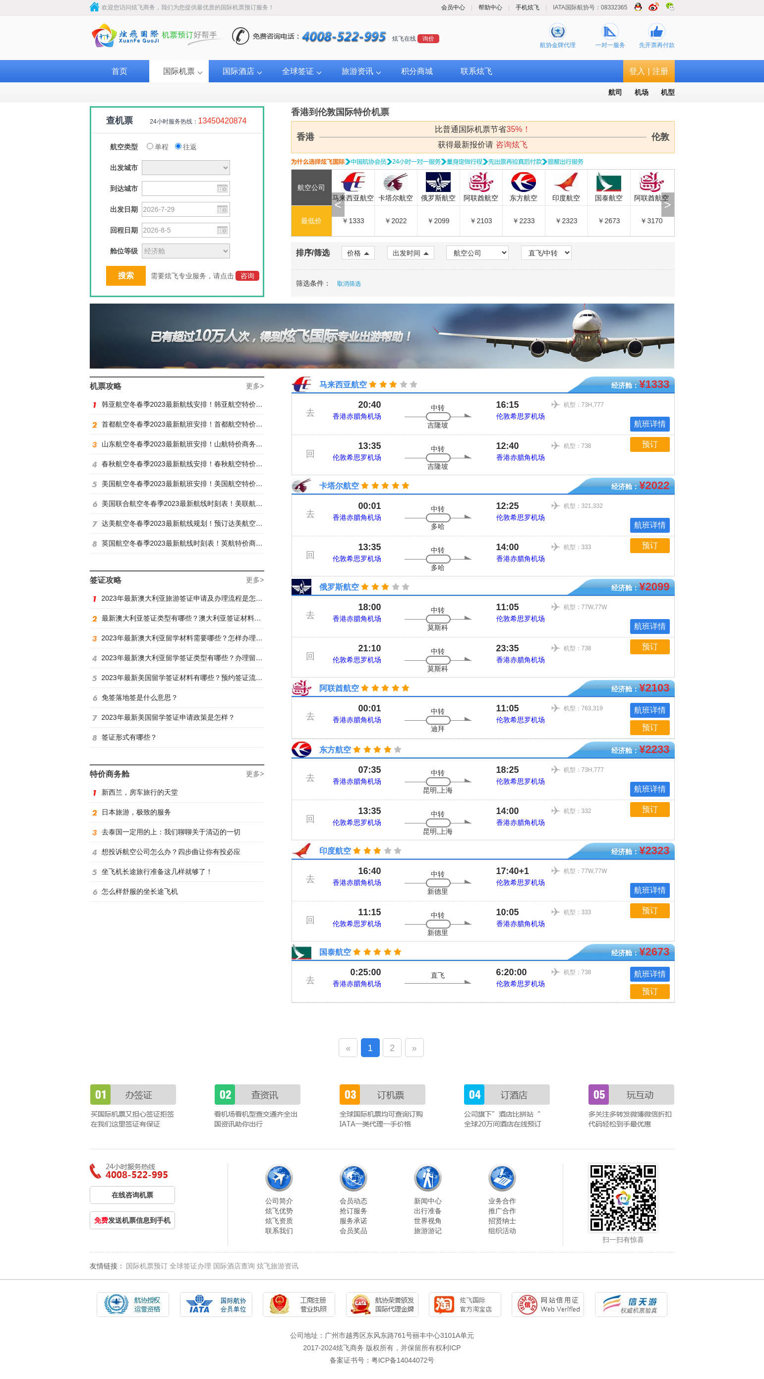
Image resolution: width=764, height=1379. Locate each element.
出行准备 (428, 1211)
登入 (637, 71)
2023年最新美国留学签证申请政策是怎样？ (163, 717)
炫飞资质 (279, 1221)
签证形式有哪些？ (124, 737)
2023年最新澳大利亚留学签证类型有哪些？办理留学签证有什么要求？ (205, 658)
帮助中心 (490, 7)
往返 (186, 147)
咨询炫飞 (512, 144)
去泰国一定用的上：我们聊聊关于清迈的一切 (166, 832)
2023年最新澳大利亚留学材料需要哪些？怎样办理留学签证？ (191, 638)
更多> (255, 386)
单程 (158, 147)
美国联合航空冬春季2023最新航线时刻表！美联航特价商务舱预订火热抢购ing (217, 503)
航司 (615, 92)
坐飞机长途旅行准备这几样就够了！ (152, 872)
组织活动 (502, 1231)
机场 (641, 92)
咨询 (247, 276)
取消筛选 (349, 283)
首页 (119, 71)
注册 (660, 71)
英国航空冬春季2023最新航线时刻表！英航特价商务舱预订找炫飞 (198, 543)
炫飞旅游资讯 (277, 1266)
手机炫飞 (527, 7)
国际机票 (179, 71)
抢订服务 (353, 1211)
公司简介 (279, 1201)
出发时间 (411, 253)
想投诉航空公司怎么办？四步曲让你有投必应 (166, 852)
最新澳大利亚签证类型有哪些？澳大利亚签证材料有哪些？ (187, 618)
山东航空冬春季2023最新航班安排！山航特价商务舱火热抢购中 (194, 444)
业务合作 (502, 1201)
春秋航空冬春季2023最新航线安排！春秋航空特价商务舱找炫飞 (194, 464)
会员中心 (453, 7)
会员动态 (353, 1201)
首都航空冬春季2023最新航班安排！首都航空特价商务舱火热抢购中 (201, 424)
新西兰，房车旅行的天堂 (135, 792)
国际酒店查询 (234, 1266)
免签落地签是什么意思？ (135, 697)
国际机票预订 (147, 1266)
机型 (668, 92)
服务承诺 (353, 1221)
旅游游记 (428, 1231)
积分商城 (417, 71)
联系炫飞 (476, 71)
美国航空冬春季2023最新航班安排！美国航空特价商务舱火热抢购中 (201, 484)
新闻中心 (428, 1201)
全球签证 (298, 71)
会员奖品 (353, 1231)
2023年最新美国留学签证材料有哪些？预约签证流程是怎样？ (191, 678)
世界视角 (428, 1221)
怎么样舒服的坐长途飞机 (135, 891)
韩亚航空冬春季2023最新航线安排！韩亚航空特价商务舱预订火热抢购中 (208, 404)
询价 (428, 38)
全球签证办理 (190, 1266)
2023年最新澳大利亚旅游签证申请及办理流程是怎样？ (181, 598)
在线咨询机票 (132, 1195)
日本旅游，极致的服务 (131, 812)
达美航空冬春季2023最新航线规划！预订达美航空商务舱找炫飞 (194, 523)
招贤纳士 (502, 1221)
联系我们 (279, 1231)
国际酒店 (238, 71)
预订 (650, 444)
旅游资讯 (357, 71)
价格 (358, 253)
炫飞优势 (279, 1211)
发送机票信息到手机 (132, 1220)
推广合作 (502, 1211)
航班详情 (650, 424)
